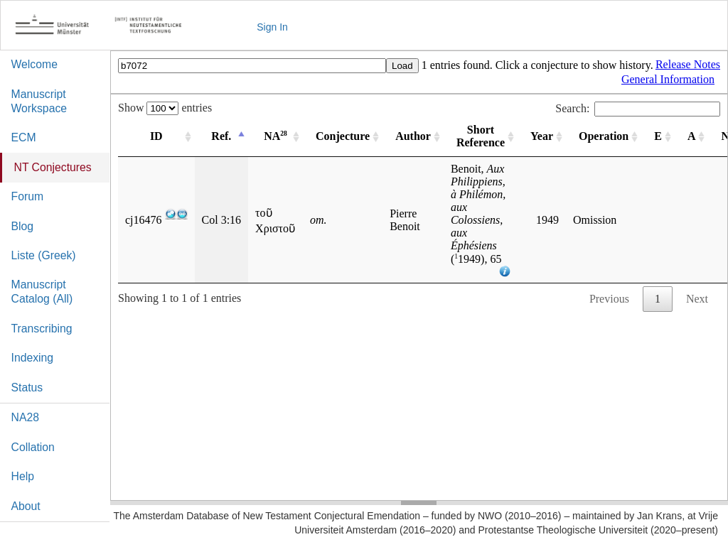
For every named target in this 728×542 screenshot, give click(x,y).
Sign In (272, 27)
